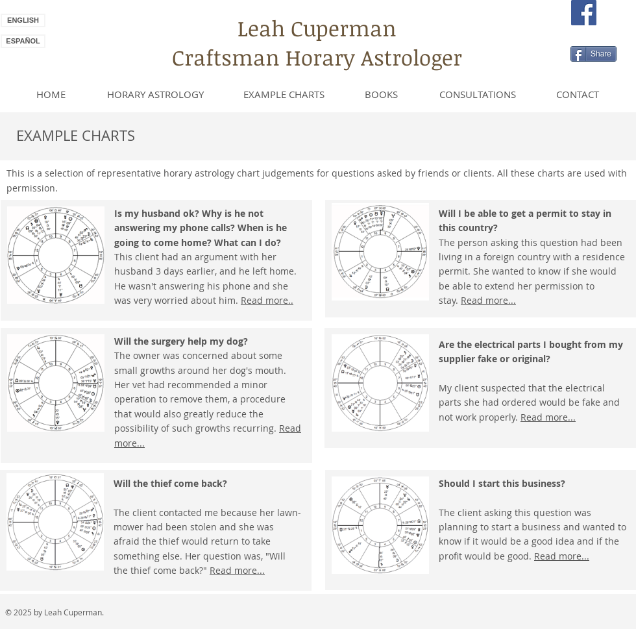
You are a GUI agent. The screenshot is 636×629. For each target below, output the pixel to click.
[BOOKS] (381, 94)
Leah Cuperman (317, 28)
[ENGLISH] (23, 20)
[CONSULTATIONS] (477, 94)
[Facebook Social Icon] (583, 12)
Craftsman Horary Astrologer (317, 57)
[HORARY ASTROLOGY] (155, 94)
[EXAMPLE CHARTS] (284, 94)
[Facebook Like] (596, 36)
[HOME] (51, 94)
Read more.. (267, 300)
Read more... (237, 570)
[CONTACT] (577, 94)
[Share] (593, 54)
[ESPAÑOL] (23, 41)
